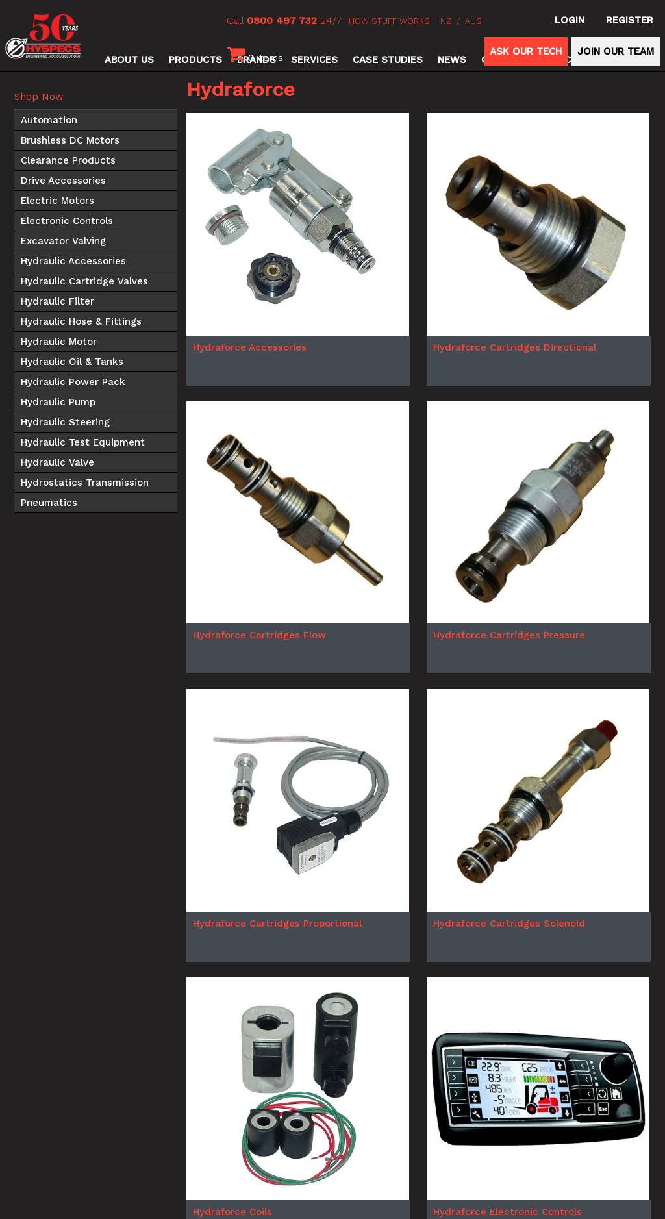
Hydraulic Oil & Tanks (72, 362)
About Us (129, 60)
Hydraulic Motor (59, 341)
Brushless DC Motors (70, 140)
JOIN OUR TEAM (615, 51)
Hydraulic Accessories (73, 261)
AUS (473, 21)
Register (629, 20)
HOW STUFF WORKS (389, 21)
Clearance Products (68, 160)
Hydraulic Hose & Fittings (81, 321)
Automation (49, 120)
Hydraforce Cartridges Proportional (277, 923)
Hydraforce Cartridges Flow (259, 635)
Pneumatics (49, 503)
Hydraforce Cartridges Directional (514, 347)
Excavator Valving (63, 241)
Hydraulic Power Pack (73, 382)
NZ (445, 21)
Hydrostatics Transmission (85, 482)
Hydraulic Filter (57, 301)
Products (195, 60)
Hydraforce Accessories (250, 347)
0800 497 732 (282, 20)
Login (569, 20)
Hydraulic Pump (58, 402)
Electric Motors (57, 201)
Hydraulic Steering (65, 422)
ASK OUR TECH (526, 51)
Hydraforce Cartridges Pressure (509, 635)
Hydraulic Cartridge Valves (84, 281)
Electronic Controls (67, 221)
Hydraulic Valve (57, 462)
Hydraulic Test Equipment (83, 442)
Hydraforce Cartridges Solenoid (509, 923)
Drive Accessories (63, 180)
